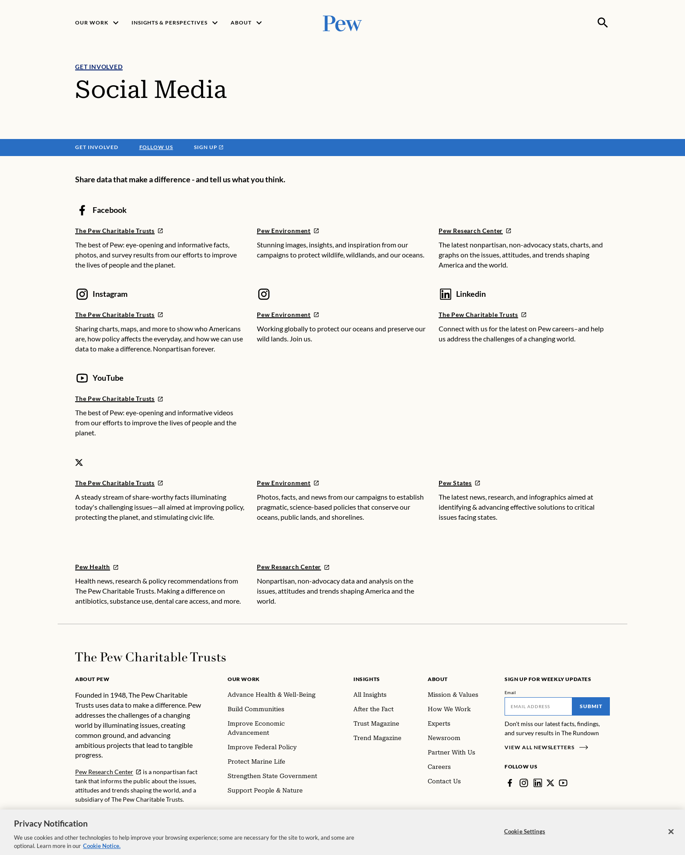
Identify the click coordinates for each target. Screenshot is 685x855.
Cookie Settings (524, 835)
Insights (366, 679)
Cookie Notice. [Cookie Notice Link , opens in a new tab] (102, 850)
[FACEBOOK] (119, 230)
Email (510, 692)
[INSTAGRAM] (119, 314)
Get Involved (99, 66)
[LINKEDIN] (483, 314)
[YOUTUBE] (119, 399)
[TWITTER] (119, 483)
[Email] (538, 706)
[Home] (150, 657)
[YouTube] (563, 783)
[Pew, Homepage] (342, 22)
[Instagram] (524, 783)
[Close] (671, 836)
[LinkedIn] (538, 783)
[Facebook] (510, 783)
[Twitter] (550, 783)
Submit (591, 706)
